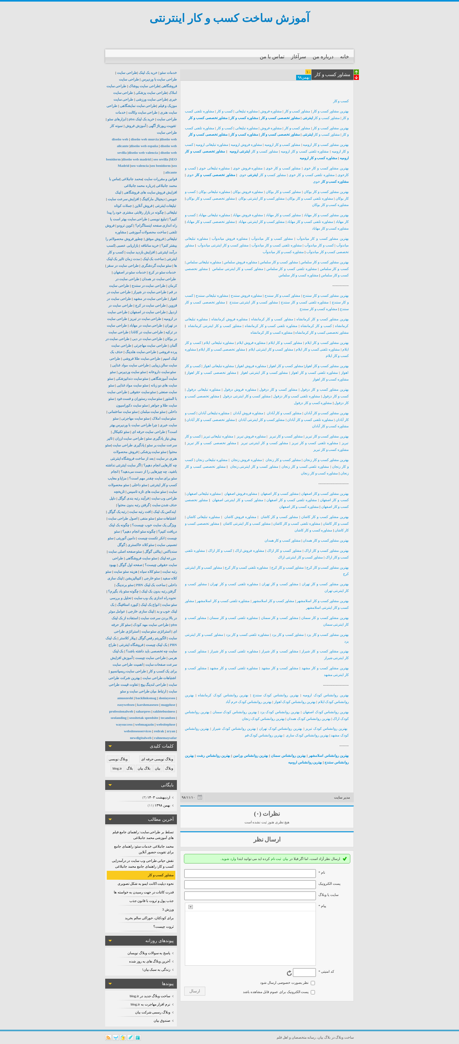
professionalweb (121, 711)
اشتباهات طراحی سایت (159, 678)
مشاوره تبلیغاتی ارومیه (212, 144)
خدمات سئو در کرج (162, 272)
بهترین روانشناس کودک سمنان (235, 712)
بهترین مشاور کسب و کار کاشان (325, 517)
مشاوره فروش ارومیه (246, 144)
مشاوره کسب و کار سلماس (298, 275)
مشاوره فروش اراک (249, 550)
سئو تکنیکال (121, 432)
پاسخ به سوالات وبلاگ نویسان (148, 953)
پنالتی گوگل (152, 551)
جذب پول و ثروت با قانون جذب (151, 901)
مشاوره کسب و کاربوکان (330, 205)
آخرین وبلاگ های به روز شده (149, 961)
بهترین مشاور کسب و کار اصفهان (325, 493)
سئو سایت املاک (164, 418)
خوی (190, 175)
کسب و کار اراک (220, 550)
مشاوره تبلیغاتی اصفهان (203, 493)
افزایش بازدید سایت (140, 252)
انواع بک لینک (150, 605)
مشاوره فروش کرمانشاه (229, 319)
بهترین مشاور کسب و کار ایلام (327, 342)
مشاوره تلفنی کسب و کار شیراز (234, 651)
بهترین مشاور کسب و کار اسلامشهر (323, 601)
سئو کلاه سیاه (150, 571)
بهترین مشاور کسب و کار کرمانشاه (322, 319)
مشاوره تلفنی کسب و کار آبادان (310, 420)
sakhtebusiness (164, 711)
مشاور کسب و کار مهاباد (283, 215)
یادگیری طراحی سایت (128, 445)
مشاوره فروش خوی (248, 168)
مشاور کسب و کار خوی (283, 168)
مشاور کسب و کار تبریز (286, 436)
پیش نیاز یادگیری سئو (161, 438)
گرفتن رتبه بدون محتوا (133, 505)
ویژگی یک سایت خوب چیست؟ (154, 525)
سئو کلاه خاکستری (141, 545)
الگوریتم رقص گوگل (152, 638)
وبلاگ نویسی (118, 759)
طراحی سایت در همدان (159, 279)
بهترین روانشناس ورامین (250, 755)
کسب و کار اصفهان (334, 500)
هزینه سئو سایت (125, 571)
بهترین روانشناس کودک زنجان (263, 719)
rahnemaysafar (165, 738)
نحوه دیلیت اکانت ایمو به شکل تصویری (146, 883)
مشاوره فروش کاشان (241, 517)
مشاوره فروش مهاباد (248, 215)
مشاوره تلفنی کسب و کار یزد (247, 634)
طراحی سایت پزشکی (151, 93)
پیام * (322, 906)
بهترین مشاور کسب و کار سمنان (325, 618)
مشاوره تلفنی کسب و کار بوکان (310, 198)
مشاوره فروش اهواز (251, 366)
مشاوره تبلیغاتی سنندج (212, 295)
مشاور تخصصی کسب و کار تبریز (211, 443)
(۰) (257, 813)
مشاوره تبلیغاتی (246, 111)
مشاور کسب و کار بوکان (283, 192)
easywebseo (126, 705)
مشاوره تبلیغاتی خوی (214, 168)
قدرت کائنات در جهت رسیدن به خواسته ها (144, 892)
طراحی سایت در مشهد (150, 299)
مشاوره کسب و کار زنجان (319, 473)
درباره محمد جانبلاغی (139, 186)
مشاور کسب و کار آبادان (284, 413)
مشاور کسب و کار (161, 875)
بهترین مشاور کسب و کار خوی (326, 168)
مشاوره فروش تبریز (252, 436)
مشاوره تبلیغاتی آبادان (214, 413)
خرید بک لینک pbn (142, 119)
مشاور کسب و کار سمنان (279, 618)
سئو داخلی (139, 485)
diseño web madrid (136, 159)
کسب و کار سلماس (334, 269)
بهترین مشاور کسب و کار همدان (326, 540)
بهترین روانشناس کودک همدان (308, 719)
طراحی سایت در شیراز (149, 292)
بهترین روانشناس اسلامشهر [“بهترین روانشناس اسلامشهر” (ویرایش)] (329, 755)
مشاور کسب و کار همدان (283, 540)
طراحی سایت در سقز (122, 265)
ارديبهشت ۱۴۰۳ (159, 797)
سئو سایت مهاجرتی (135, 418)
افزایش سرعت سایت (123, 199)
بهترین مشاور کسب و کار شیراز (325, 651)
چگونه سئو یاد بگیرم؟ (123, 591)
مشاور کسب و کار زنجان (283, 460)
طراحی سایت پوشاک (144, 86)
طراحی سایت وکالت (143, 112)
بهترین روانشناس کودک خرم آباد (249, 702)
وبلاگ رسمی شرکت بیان (152, 1012)
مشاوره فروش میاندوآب (229, 238)
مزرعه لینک (168, 558)
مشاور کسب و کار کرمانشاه (272, 319)
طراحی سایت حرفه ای (148, 432)
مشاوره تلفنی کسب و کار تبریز (315, 443)
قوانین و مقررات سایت (160, 179)
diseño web (120, 139)
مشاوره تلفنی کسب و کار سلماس (291, 269)
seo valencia (140, 165)
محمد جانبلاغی (131, 179)
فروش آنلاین (143, 206)
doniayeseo (167, 698)
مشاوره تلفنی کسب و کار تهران (234, 584)
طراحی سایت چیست (150, 658)
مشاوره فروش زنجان (247, 460)
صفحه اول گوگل (130, 565)
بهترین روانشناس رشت (213, 755)
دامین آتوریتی (125, 538)
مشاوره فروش (271, 111)
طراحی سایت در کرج (150, 305)
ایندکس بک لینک (164, 512)
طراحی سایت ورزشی (151, 99)
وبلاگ (169, 768)
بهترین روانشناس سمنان (288, 755)
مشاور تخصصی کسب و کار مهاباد (210, 222)
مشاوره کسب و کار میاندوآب (283, 252)
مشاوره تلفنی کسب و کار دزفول (296, 396)
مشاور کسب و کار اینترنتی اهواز (264, 372)
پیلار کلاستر (127, 638)
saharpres (143, 711)
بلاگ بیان (144, 768)
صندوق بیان (162, 1020)
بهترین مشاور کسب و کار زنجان (326, 460)
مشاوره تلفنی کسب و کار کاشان (296, 523)
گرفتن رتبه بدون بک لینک (158, 591)
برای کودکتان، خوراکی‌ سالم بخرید (149, 918)
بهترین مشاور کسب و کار (331, 111)
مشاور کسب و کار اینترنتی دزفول (247, 396)
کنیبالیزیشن (133, 578)
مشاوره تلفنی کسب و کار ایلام (318, 349)
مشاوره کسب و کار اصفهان (299, 506)
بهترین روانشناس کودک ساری (307, 735)
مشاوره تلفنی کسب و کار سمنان (233, 618)
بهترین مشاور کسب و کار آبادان (326, 413)
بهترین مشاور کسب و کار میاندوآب (323, 238)
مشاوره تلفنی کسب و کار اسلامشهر (223, 601)
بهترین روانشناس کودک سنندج (276, 695)
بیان (157, 768)
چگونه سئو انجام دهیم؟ (139, 531)
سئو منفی (147, 518)
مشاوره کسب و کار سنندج (318, 309)
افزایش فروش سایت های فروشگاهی (150, 192)
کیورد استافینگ (127, 605)
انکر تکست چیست (151, 538)
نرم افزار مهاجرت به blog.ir (150, 1004)
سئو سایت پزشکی (153, 452)
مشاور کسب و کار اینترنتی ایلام (271, 349)
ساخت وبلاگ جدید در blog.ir (150, 996)
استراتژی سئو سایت (156, 631)
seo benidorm (160, 165)
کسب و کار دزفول (336, 396)
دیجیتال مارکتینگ (153, 199)
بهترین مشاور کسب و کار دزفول (325, 389)
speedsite (151, 718)
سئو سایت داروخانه (162, 372)
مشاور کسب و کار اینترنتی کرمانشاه (214, 326)
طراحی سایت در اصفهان (148, 312)
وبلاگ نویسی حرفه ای (157, 759)
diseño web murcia (145, 139)
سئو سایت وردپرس (132, 372)
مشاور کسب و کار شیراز (280, 651)
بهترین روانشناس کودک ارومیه (326, 695)
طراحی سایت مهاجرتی (150, 345)
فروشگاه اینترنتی (131, 645)
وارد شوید (229, 859)
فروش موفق (154, 239)
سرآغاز (298, 56)
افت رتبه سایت (140, 512)
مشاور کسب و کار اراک (284, 550)
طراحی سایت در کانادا (147, 332)
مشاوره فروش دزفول (240, 389)
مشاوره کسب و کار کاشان (313, 530)
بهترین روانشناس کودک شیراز (234, 728)
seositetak (136, 718)
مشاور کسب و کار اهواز (286, 366)
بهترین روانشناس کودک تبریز (327, 728)
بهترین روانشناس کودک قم (264, 735)
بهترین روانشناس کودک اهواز (295, 702)
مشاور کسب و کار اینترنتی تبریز (264, 443)
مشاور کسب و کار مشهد (279, 668)
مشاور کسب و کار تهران (280, 584)
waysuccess (124, 724)
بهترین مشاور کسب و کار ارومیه (326, 144)
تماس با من (272, 56)
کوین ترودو (125, 225)
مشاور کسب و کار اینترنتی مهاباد (261, 222)
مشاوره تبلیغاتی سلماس (203, 262)
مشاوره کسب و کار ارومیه (318, 158)
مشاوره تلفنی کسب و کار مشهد (234, 668)
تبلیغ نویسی (158, 219)
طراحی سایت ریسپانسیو (128, 671)
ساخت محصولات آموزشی (148, 232)
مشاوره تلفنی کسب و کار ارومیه (305, 151)
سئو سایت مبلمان (153, 412)
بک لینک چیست (157, 645)
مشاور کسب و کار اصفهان (280, 493)
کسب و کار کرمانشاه (316, 326)
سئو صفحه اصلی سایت (125, 551)
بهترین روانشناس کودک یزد (280, 712)
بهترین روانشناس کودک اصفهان (326, 712)
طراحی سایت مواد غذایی (130, 365)
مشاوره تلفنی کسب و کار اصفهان (291, 500)
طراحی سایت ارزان (129, 438)
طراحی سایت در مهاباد (145, 325)
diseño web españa (144, 146)
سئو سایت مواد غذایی (132, 385)
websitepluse (166, 724)
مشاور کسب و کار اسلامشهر (273, 601)
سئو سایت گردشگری (156, 265)
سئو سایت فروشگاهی (141, 558)
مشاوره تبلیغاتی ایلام (219, 342)
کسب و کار (341, 101)
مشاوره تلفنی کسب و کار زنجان (305, 466)
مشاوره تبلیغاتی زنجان (212, 460)
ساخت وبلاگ (344, 1037)
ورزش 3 (168, 909)
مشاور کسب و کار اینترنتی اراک (300, 557)
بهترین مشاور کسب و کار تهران (325, 584)
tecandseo (168, 718)
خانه (344, 56)
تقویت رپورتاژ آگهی (162, 126)
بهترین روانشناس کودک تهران (280, 728)
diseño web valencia (143, 152)
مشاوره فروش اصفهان (241, 493)
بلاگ (130, 768)
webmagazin (144, 724)
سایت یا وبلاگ (328, 895)
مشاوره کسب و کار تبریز (331, 449)
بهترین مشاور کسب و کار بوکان (326, 192)
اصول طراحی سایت (122, 518)
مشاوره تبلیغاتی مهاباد (214, 215)
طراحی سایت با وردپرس (159, 79)
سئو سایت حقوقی (143, 392)
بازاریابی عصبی (127, 245)
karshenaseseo (147, 705)
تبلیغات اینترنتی (165, 206)
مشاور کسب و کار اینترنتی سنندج (253, 302)
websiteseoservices (137, 731)
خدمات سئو (168, 73)
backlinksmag (145, 698)
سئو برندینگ (125, 585)
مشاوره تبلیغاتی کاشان (203, 517)
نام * (321, 872)
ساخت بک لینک (153, 259)
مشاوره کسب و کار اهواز (331, 379)
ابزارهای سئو (116, 119)
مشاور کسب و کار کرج (287, 567)
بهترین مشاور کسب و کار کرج (327, 567)
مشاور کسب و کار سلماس (279, 262)
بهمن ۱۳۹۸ (162, 805)
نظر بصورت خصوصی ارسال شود (284, 982)
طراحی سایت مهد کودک (150, 625)
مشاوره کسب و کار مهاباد (330, 228)
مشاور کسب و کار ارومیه (283, 144)
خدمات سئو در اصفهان (129, 272)
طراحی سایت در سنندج (148, 286)
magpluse (168, 705)
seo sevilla (160, 159)
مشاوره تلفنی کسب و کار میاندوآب (276, 245)
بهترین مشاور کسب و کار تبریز (327, 436)
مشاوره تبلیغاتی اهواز (218, 366)
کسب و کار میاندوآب (319, 245)
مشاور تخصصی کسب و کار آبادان (210, 420)
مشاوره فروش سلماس (240, 262)
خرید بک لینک (148, 73)
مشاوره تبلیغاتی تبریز (218, 436)
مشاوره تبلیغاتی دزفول (203, 389)
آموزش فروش (135, 126)
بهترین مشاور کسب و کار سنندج (326, 295)
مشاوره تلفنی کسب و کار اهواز (314, 372)
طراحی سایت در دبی (147, 339)
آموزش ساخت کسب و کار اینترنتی (229, 18)
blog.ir (117, 768)
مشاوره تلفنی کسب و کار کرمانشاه (271, 326)
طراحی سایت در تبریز (145, 319)
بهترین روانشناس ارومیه (305, 762)
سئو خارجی (152, 578)
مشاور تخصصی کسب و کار (281, 118)
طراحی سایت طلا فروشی (141, 358)
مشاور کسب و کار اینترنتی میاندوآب (223, 245)
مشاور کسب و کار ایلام (285, 342)
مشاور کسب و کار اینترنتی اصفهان (237, 500)
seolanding (119, 718)
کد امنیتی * (326, 971)
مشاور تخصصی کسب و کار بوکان (210, 198)
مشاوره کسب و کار (244, 118)
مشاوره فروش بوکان (248, 192)
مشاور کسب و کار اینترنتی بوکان (261, 198)
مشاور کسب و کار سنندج (283, 295)
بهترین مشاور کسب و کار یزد (328, 634)
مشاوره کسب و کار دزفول (313, 403)
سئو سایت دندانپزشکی (132, 378)
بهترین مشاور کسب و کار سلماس (325, 262)
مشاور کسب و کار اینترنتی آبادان (261, 420)
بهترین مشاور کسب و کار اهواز (327, 366)
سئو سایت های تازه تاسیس (146, 492)
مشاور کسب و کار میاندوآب (272, 238)
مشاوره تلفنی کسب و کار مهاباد (310, 222)
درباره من (323, 56)
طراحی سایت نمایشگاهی (138, 106)
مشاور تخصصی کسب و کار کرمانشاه (322, 332)
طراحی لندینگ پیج (153, 684)
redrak (159, 731)
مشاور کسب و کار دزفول (278, 389)
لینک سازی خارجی (141, 611)
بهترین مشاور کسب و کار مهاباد (326, 215)
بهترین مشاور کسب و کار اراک (326, 550)
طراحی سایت (127, 73)
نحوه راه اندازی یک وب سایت (155, 598)
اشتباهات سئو (166, 518)
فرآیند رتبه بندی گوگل (133, 498)
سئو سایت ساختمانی (123, 412)
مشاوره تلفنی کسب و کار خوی (312, 175)
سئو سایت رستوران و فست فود (140, 399)
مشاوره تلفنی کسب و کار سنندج (305, 302)
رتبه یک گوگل (117, 512)
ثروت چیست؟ (163, 926)
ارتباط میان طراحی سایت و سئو (143, 691)
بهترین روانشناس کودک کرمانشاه (223, 695)
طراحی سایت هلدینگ (141, 352)
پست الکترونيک (329, 883)
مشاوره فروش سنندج (246, 295)
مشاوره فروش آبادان (248, 413)
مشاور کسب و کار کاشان (279, 517)
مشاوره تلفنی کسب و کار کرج (246, 567)
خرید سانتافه (150, 245)
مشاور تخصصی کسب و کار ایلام (222, 349)
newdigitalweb (141, 738)
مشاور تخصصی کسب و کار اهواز (211, 372)
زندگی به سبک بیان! (156, 969)
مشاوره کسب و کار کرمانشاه (272, 332)
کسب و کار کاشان (336, 523)
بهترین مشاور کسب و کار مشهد (325, 668)
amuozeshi (125, 698)
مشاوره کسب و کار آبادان (330, 426)
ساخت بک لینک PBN (150, 585)
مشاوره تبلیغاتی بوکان (214, 192)
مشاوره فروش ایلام (251, 342)
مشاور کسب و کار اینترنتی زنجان (254, 466)
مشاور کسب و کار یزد (288, 634)
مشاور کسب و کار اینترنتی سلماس (237, 269)
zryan (171, 731)
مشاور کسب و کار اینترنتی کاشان (247, 523)
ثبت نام (276, 859)
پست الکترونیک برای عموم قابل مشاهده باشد (276, 992)
